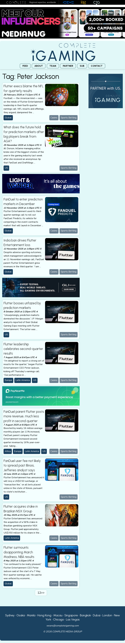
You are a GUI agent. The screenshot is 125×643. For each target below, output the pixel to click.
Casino (54, 117)
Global (8, 117)
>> (42, 593)
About (38, 65)
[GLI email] (41, 287)
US (6, 167)
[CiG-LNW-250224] (41, 183)
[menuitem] (25, 66)
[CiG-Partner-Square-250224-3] (106, 90)
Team (52, 65)
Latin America (23, 380)
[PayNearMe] (41, 395)
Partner (68, 65)
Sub (82, 65)
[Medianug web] (62, 22)
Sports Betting (68, 117)
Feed (25, 65)
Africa (8, 451)
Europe (8, 380)
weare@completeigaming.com (62, 625)
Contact (97, 65)
